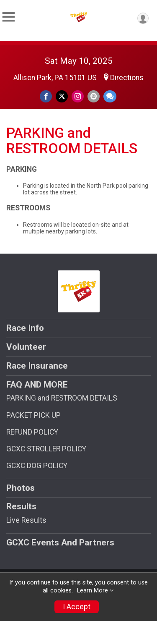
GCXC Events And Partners (60, 542)
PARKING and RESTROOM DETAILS (61, 398)
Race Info (25, 328)
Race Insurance (37, 366)
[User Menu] (143, 18)
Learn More (92, 590)
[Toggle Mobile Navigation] (8, 17)
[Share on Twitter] (62, 96)
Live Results (26, 520)
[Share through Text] (109, 96)
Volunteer (26, 347)
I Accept (76, 607)
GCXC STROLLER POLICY (46, 449)
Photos (20, 488)
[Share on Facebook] (46, 96)
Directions (127, 77)
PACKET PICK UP (33, 415)
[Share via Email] (94, 96)
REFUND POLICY (32, 432)
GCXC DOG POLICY (36, 465)
